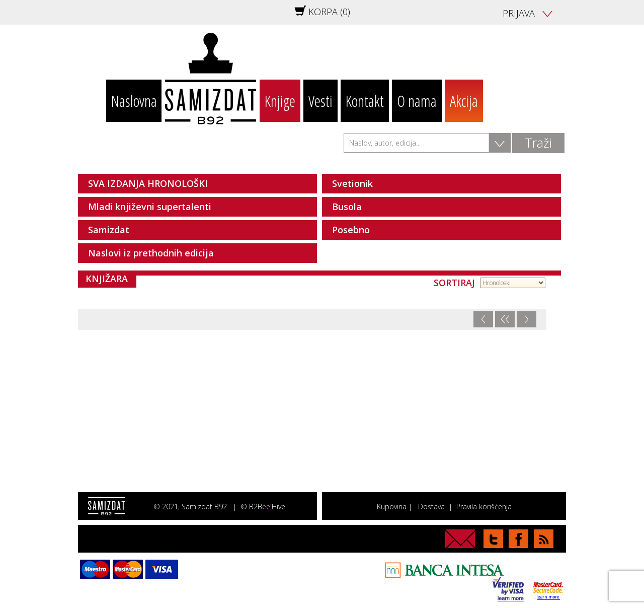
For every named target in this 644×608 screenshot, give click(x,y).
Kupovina (392, 506)
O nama (417, 100)
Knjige (280, 100)
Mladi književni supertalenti (149, 206)
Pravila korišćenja (484, 506)
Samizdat (108, 230)
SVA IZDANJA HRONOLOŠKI (148, 183)
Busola (347, 206)
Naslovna (134, 100)
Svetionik (352, 183)
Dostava (431, 506)
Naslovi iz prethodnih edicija (151, 253)
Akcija (464, 100)
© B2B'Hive (262, 506)
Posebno (351, 230)
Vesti (320, 100)
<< (505, 319)
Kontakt (365, 100)
